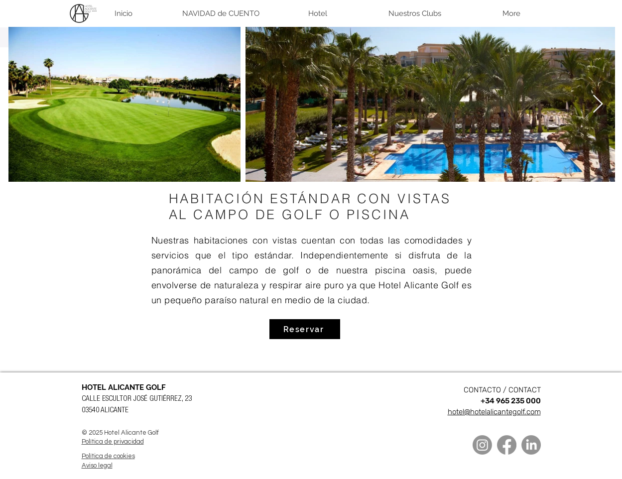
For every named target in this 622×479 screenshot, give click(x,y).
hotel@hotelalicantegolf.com (494, 411)
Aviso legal (97, 465)
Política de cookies (108, 456)
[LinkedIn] (531, 445)
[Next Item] (598, 104)
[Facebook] (506, 445)
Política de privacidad (113, 441)
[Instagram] (482, 445)
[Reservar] (304, 329)
